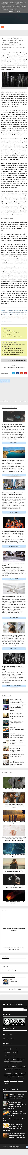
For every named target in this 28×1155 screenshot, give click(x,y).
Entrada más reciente (5, 401)
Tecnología (20, 1076)
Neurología (17, 1069)
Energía (6, 1062)
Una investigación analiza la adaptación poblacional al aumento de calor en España (17, 1135)
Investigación (22, 1066)
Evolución (7, 1066)
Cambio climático (8, 1055)
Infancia (14, 1066)
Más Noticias (13, 979)
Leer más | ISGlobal (14, 512)
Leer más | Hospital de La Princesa (14, 685)
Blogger (19, 989)
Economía (14, 1059)
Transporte (13, 1080)
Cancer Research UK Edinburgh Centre (12, 336)
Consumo (18, 1055)
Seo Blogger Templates (14, 1146)
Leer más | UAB (14, 617)
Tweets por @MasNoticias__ (9, 970)
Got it (18, 11)
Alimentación (15, 1049)
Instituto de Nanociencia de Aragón (11, 332)
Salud (6, 1076)
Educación (22, 1059)
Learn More (12, 11)
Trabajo (6, 1080)
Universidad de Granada (9, 330)
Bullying (14, 1052)
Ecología (7, 1059)
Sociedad (13, 1076)
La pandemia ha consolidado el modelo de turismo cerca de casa (17, 722)
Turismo (6, 1083)
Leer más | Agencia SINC (14, 475)
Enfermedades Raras (16, 1062)
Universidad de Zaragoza (9, 334)
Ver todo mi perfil (13, 981)
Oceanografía (8, 1073)
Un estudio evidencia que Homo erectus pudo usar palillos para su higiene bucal (16, 701)
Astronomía (7, 1052)
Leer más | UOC (14, 442)
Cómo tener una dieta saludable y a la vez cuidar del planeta (17, 729)
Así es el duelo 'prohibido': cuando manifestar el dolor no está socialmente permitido (17, 735)
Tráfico (20, 1080)
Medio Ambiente (8, 1069)
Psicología (22, 1073)
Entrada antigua (24, 401)
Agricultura (7, 1049)
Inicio (15, 401)
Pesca (15, 1073)
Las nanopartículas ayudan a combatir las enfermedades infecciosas (16, 742)
